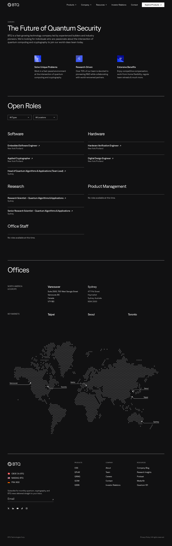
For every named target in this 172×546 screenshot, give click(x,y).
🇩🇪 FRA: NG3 (13, 482)
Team (109, 472)
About (109, 468)
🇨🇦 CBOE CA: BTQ (16, 474)
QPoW (78, 472)
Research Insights (145, 472)
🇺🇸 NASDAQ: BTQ (15, 478)
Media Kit (142, 481)
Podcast (141, 476)
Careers (110, 476)
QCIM (78, 481)
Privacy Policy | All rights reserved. (152, 537)
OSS (77, 468)
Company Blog (144, 468)
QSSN (78, 485)
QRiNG (78, 476)
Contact (110, 481)
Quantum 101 (143, 485)
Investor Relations (114, 485)
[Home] (13, 5)
